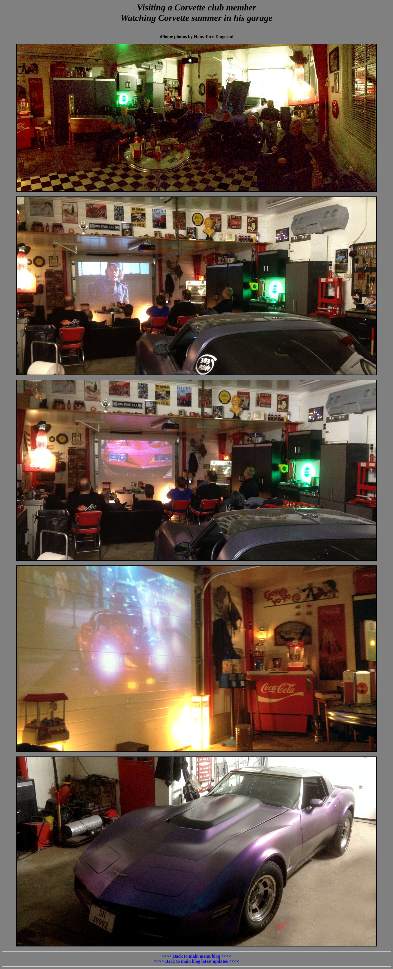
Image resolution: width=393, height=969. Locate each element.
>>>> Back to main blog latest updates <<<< (196, 961)
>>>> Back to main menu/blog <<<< (196, 956)
